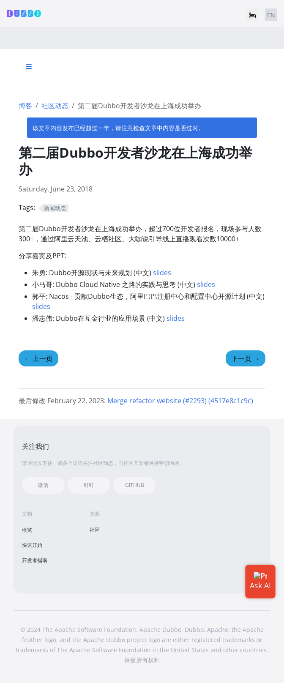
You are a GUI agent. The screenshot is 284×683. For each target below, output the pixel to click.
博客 (25, 105)
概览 (27, 529)
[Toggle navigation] (252, 14)
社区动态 (54, 105)
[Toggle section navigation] (28, 66)
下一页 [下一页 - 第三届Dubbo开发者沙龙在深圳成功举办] (245, 358)
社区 (95, 529)
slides (162, 272)
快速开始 (32, 545)
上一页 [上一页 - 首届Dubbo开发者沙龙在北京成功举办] (38, 358)
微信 (43, 485)
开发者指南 (34, 560)
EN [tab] (271, 15)
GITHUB (134, 485)
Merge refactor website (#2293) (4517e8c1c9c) (180, 400)
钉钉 (89, 485)
